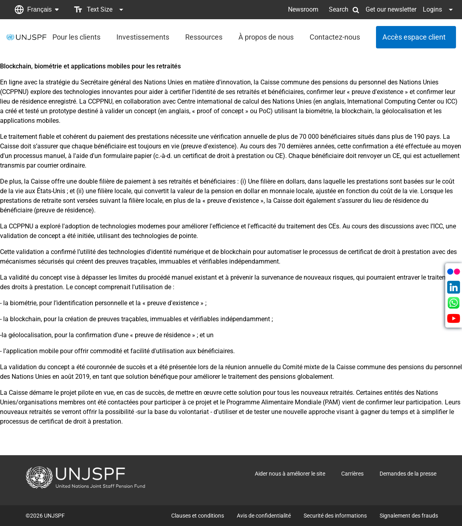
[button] (36, 9)
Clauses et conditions (197, 515)
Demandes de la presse (408, 473)
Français (39, 9)
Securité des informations (335, 515)
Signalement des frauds (409, 515)
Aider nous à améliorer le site (290, 473)
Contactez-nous (335, 37)
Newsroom (303, 9)
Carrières (352, 473)
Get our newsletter (391, 9)
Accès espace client (414, 37)
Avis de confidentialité (264, 515)
